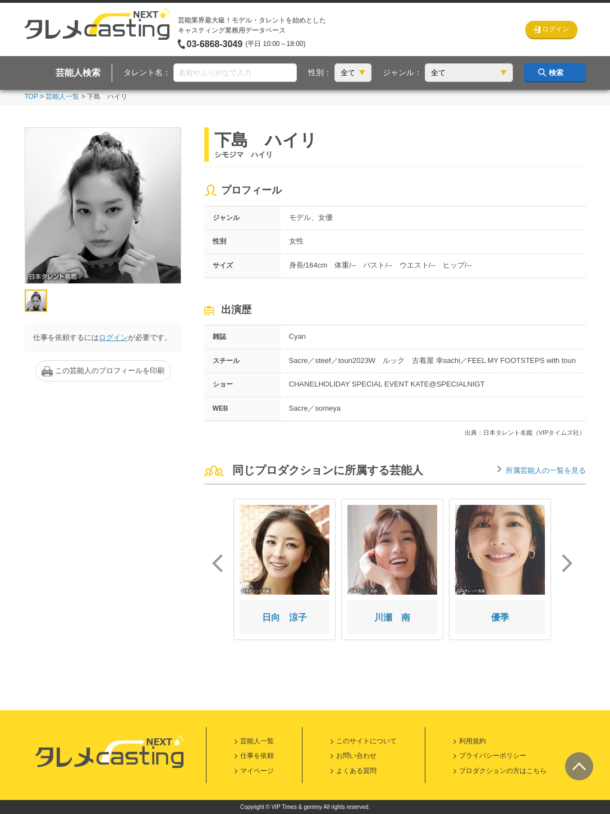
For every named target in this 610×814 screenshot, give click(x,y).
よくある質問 (356, 771)
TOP (31, 96)
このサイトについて (366, 741)
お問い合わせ (356, 756)
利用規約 (472, 741)
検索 (556, 72)
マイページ (257, 771)
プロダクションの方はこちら (503, 771)
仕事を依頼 (257, 756)
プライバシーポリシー (492, 756)
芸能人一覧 (62, 96)
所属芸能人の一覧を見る (546, 470)
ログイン (113, 337)
